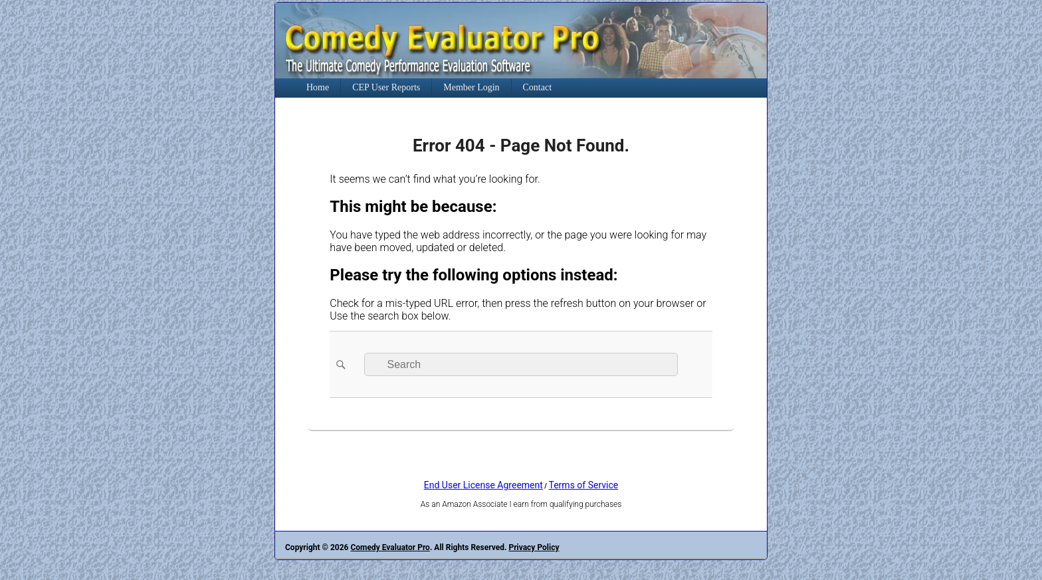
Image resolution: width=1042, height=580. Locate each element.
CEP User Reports (386, 87)
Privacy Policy (533, 547)
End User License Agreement (483, 485)
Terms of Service (584, 485)
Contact (537, 87)
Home (317, 87)
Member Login (471, 87)
